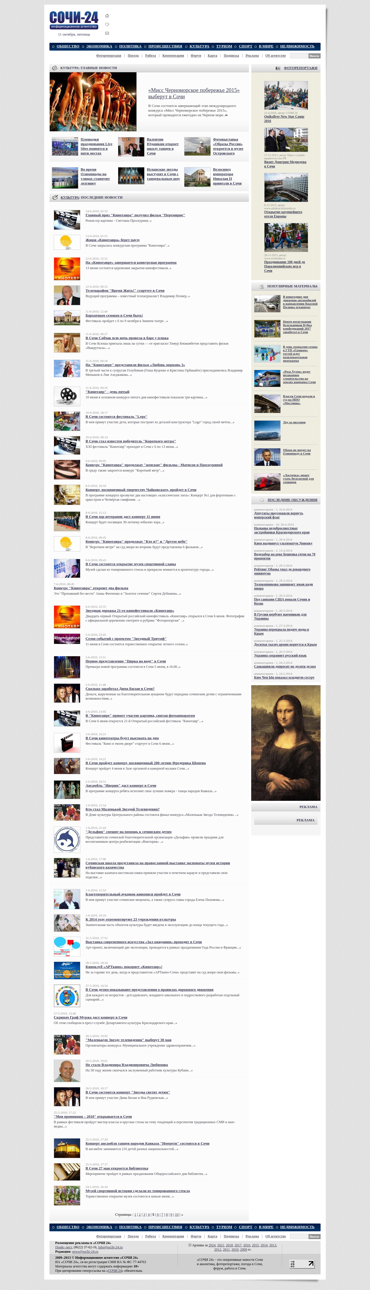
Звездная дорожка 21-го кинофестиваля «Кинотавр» (130, 610)
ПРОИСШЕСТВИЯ (165, 46)
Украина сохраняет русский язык (280, 655)
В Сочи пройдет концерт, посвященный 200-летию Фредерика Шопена (146, 763)
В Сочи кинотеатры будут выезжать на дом (122, 738)
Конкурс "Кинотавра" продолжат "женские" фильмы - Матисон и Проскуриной (154, 465)
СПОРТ (245, 46)
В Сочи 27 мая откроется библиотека (117, 1168)
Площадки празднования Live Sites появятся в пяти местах (96, 146)
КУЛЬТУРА (199, 46)
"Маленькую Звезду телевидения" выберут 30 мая (128, 1040)
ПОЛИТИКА (130, 46)
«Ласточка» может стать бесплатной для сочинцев (298, 478)
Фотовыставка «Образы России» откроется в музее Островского (228, 146)
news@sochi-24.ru (85, 1252)
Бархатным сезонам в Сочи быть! (114, 315)
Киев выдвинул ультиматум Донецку (283, 543)
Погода (133, 55)
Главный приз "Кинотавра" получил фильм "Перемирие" (135, 215)
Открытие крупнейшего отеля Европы (283, 214)
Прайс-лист (63, 1247)
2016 (246, 1245)
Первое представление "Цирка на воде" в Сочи (126, 661)
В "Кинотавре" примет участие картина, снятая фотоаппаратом (140, 715)
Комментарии (173, 55)
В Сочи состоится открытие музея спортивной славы (131, 564)
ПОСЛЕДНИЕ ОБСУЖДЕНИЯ (292, 500)
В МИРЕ (266, 46)
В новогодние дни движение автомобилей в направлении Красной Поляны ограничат (300, 302)
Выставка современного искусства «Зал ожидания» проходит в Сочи (144, 942)
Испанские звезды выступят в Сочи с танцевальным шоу (163, 174)
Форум (195, 55)
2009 (243, 1250)
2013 (272, 1245)
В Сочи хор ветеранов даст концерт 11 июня (123, 516)
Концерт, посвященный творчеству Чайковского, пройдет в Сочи (141, 489)
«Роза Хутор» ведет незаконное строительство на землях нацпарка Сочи (299, 377)
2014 (264, 1245)
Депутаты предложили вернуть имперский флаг (278, 515)
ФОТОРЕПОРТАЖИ (300, 68)
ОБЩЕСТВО (68, 46)
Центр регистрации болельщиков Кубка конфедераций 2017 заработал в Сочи (297, 327)
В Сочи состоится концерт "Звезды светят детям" (128, 1092)
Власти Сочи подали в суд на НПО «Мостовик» (299, 399)
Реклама (252, 55)
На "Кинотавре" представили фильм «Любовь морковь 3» (135, 365)
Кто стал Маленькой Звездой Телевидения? (123, 809)
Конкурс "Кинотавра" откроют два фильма (91, 588)
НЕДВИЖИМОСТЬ (297, 46)
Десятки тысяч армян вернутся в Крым (285, 644)
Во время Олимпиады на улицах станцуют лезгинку (95, 176)
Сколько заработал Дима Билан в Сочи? (120, 688)
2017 (238, 1245)
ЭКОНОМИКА (99, 46)
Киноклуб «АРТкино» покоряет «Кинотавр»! (124, 966)
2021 (220, 1245)
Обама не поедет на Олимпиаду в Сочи (297, 451)
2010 (235, 1250)
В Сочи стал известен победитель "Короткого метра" (131, 441)
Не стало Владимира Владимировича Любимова (127, 1064)
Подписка (231, 55)
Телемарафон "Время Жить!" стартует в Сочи (125, 290)
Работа (150, 55)
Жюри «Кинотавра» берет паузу (113, 240)
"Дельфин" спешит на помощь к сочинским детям (128, 831)
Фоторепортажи (108, 55)
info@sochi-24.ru (110, 1247)
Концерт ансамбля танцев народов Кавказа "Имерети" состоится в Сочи (148, 1143)
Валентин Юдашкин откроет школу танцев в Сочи (163, 146)
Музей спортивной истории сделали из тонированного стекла (138, 1191)
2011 (226, 1250)
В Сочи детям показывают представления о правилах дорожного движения (150, 989)
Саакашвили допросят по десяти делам (285, 666)
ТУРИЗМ (224, 46)
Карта (212, 55)
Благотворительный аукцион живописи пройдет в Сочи (133, 894)
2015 (255, 1245)
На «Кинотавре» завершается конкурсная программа (131, 262)
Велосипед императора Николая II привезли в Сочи (227, 176)
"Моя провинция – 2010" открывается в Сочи (93, 1116)
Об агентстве (275, 55)
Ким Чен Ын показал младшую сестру (284, 677)
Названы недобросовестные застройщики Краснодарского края (282, 530)
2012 (217, 1250)
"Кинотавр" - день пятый (108, 391)
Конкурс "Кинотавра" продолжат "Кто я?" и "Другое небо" (136, 541)
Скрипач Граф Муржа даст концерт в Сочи (90, 1017)
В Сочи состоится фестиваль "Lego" (116, 416)
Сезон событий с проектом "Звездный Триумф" (126, 638)
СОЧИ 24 (115, 1271)
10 (177, 1214)
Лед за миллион (294, 422)
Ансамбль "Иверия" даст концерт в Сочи (121, 785)
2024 (212, 1245)
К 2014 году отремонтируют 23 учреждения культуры (131, 919)
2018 (229, 1245)
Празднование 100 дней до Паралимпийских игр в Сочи (284, 266)
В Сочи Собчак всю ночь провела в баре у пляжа (127, 338)
